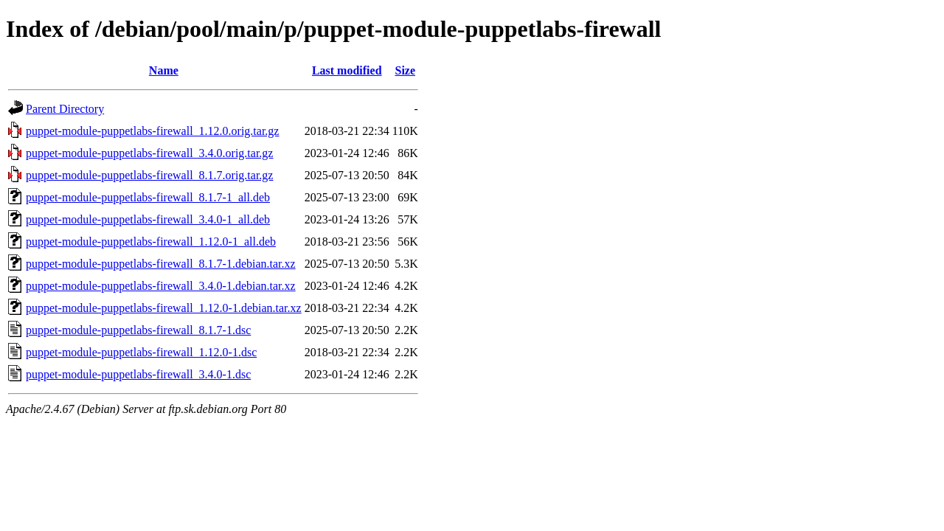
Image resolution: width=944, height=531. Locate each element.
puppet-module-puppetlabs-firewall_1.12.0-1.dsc (141, 352)
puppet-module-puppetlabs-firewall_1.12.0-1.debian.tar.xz (164, 308)
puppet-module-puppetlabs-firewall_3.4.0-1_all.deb (148, 219)
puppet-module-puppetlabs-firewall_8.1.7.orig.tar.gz (149, 175)
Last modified (347, 70)
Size (405, 70)
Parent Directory (65, 109)
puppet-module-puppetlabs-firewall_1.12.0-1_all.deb (151, 241)
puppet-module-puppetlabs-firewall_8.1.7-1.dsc (138, 330)
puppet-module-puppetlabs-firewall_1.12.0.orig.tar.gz (152, 131)
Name (163, 70)
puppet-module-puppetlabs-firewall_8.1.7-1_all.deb (148, 197)
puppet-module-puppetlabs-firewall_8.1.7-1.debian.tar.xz (161, 263)
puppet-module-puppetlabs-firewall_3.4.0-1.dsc (138, 374)
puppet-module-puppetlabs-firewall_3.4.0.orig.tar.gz (149, 153)
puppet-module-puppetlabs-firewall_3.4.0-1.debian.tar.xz (161, 286)
